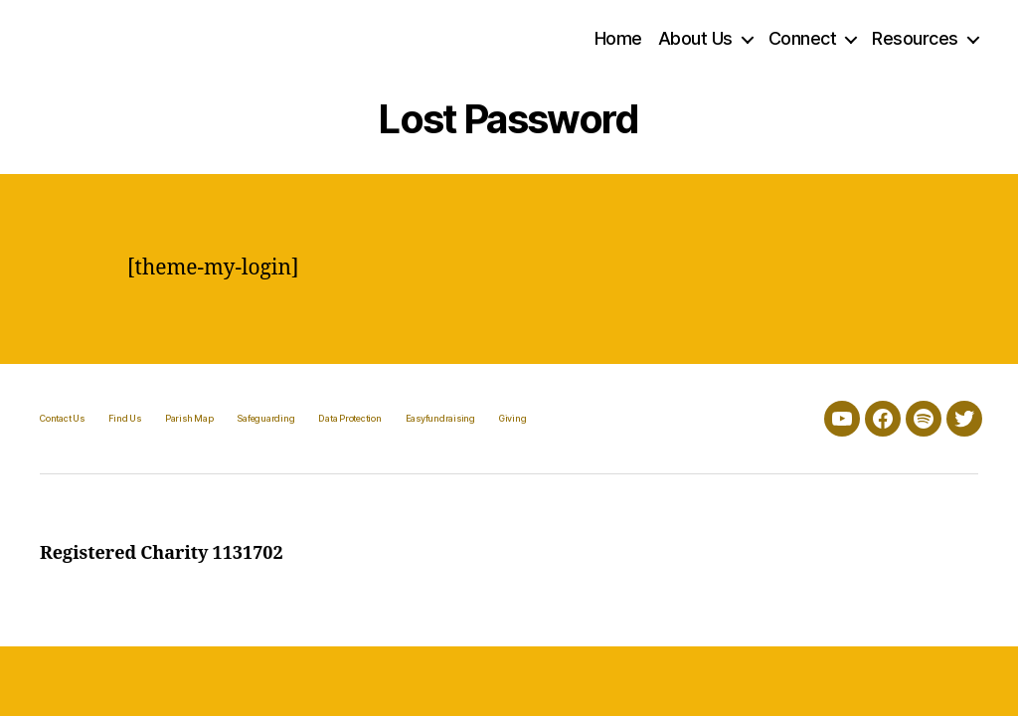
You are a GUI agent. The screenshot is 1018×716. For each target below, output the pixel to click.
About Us (695, 38)
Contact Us (62, 418)
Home (618, 38)
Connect (802, 38)
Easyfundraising (440, 418)
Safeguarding (265, 418)
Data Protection (349, 418)
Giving (513, 418)
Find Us (124, 418)
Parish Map (189, 418)
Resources (915, 38)
